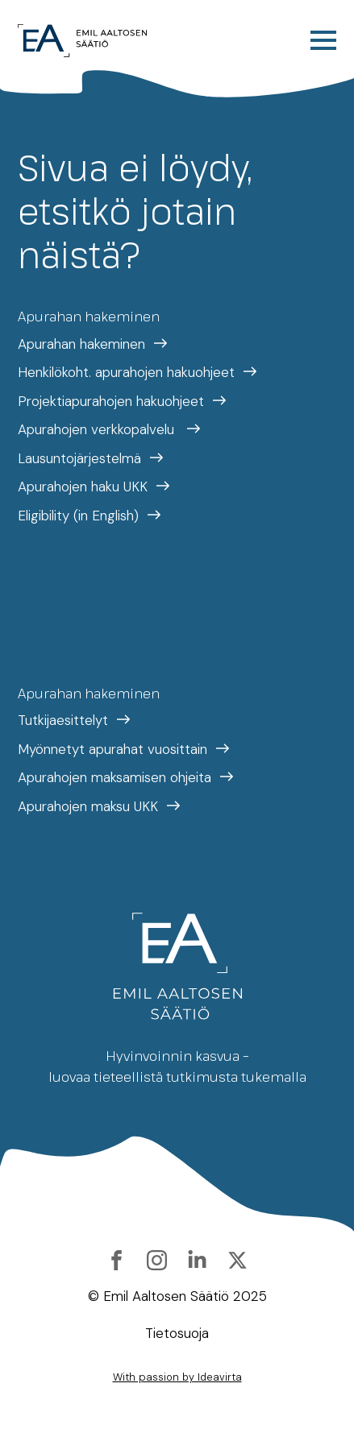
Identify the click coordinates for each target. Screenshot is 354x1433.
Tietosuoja (177, 1333)
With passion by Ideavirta (177, 1377)
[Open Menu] (323, 40)
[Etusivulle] (82, 40)
